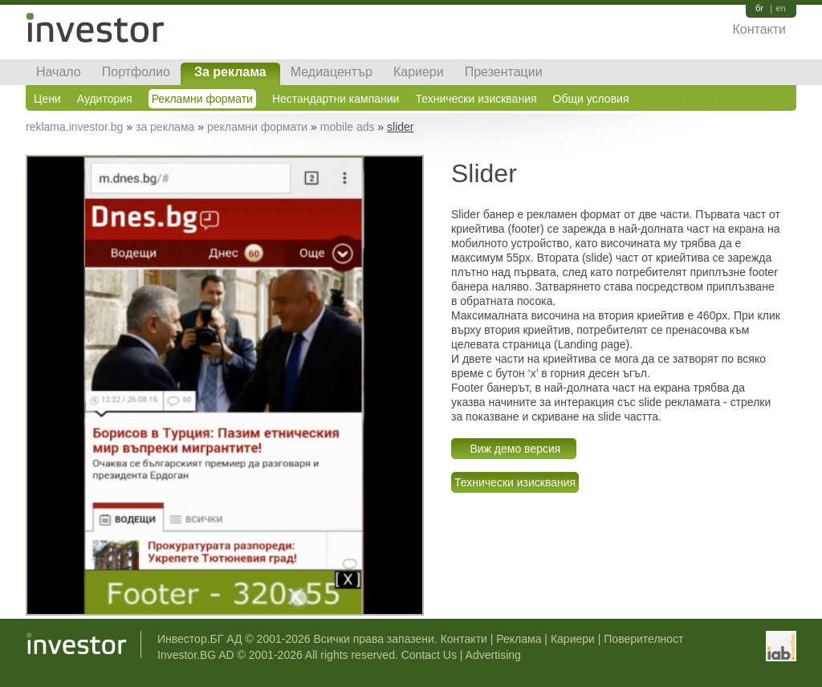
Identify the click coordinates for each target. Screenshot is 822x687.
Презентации (504, 72)
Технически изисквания (475, 98)
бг (759, 8)
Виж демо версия (513, 448)
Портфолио (136, 72)
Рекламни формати (202, 98)
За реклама (230, 72)
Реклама (518, 638)
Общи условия (591, 98)
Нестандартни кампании (336, 98)
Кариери (418, 72)
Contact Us (429, 654)
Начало (58, 72)
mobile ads (347, 126)
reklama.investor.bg (74, 126)
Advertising (493, 654)
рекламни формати (257, 126)
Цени (47, 98)
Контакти (759, 29)
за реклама (165, 126)
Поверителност (643, 638)
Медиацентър (331, 72)
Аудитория (104, 98)
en (780, 8)
